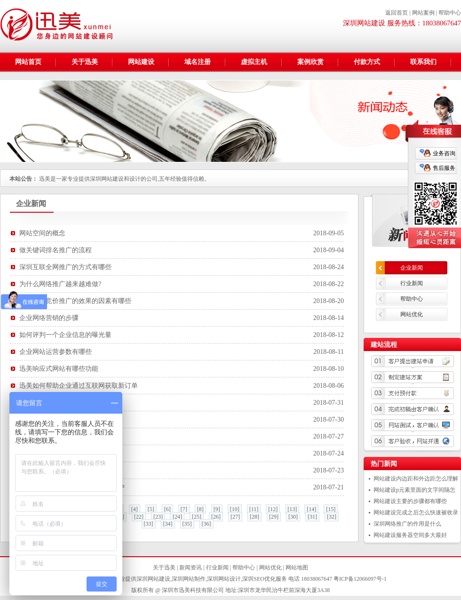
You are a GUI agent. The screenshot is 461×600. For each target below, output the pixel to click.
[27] (235, 516)
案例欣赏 (310, 61)
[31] (312, 516)
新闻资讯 (190, 567)
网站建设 (141, 61)
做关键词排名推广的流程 (55, 250)
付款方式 (367, 61)
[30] (293, 516)
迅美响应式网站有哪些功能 (58, 368)
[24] (177, 516)
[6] (167, 509)
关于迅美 (85, 61)
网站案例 (423, 12)
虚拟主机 (254, 61)
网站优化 (411, 314)
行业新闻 (411, 283)
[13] (292, 509)
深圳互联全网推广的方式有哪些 (65, 267)
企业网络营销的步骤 (49, 317)
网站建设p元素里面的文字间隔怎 (414, 490)
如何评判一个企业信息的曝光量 (65, 334)
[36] (206, 523)
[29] (273, 516)
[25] (196, 516)
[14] (311, 509)
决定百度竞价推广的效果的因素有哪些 (75, 300)
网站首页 (28, 61)
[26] (216, 516)
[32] (331, 516)
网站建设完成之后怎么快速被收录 (416, 512)
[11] (254, 509)
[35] (187, 523)
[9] (217, 509)
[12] (273, 509)
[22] (138, 516)
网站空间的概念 (42, 233)
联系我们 (423, 61)
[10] (234, 509)
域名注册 (197, 61)
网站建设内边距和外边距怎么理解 (416, 478)
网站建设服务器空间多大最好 (410, 535)
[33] (148, 523)
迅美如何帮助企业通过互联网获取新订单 (78, 385)
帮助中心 (449, 12)
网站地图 (297, 567)
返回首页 (396, 12)
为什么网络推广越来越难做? (60, 284)
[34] (168, 523)
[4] (134, 509)
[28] (254, 516)
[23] (158, 516)
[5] (151, 509)
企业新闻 (411, 267)
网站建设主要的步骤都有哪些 (410, 501)
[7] (184, 509)
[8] (200, 509)
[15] (330, 509)
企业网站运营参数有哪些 (55, 351)
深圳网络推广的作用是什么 (407, 523)
